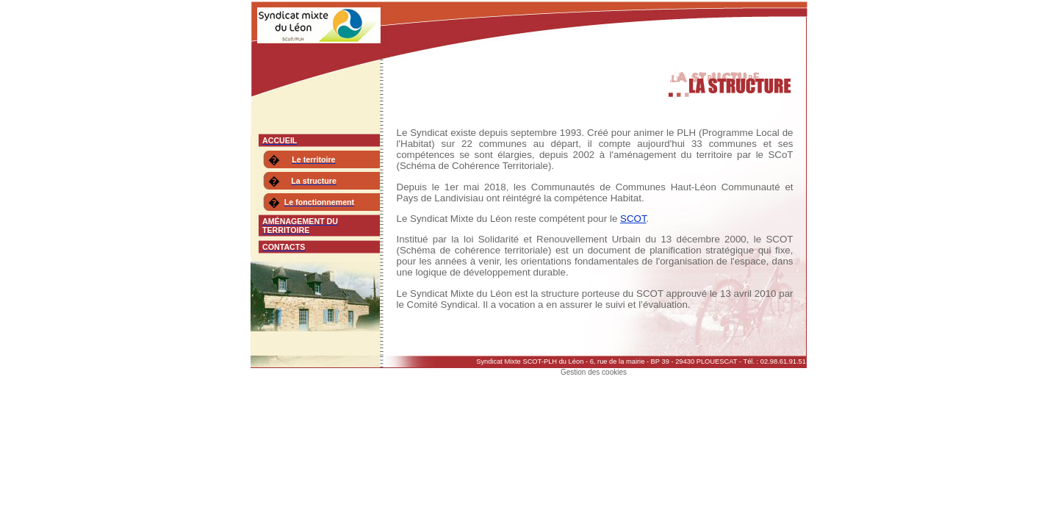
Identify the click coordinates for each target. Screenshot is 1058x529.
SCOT (633, 218)
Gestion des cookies (594, 372)
